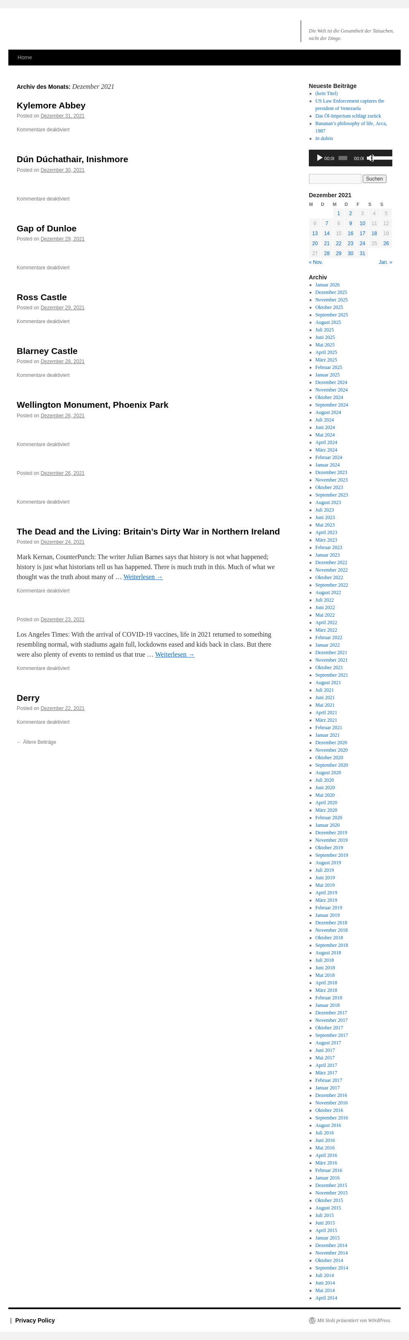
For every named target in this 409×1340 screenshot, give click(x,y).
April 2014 (326, 1298)
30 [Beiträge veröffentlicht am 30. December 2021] (350, 253)
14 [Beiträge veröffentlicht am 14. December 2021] (326, 233)
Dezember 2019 (331, 833)
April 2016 (326, 1155)
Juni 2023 (325, 517)
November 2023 (332, 480)
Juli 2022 (325, 600)
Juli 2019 (325, 870)
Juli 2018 (325, 960)
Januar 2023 (328, 555)
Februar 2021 (329, 727)
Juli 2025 (325, 330)
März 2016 (326, 1163)
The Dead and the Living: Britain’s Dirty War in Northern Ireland (148, 531)
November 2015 (332, 1193)
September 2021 (332, 675)
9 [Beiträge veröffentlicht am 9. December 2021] (350, 223)
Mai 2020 (325, 795)
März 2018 (326, 990)
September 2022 (332, 585)
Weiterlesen (143, 576)
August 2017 (328, 1043)
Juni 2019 (325, 878)
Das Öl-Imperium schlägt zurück (348, 116)
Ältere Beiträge (36, 742)
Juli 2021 (325, 690)
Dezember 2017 (331, 1013)
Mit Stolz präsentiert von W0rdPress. (354, 1320)
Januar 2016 (328, 1178)
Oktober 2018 (329, 938)
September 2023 (332, 495)
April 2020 (326, 803)
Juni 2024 (325, 427)
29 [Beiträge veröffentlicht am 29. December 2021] (338, 253)
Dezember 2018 (331, 923)
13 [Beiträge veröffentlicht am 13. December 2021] (315, 233)
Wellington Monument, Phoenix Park (93, 404)
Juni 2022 (325, 607)
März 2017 (326, 1073)
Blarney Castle (47, 351)
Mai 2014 (325, 1290)
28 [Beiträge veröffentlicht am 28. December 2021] (326, 253)
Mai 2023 (325, 525)
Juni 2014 (325, 1283)
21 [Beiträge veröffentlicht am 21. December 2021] (326, 243)
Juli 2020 (325, 780)
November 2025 (332, 300)
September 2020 (332, 765)
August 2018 (328, 953)
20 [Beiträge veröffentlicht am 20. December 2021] (315, 243)
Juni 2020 (325, 787)
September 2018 (332, 945)
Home (25, 57)
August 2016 (328, 1125)
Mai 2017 (325, 1058)
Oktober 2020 (329, 757)
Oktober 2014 (329, 1260)
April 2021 (326, 712)
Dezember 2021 (331, 652)
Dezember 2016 (331, 1095)
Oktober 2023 (329, 487)
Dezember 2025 (331, 292)
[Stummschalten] (370, 158)
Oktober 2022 (329, 577)
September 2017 (332, 1035)
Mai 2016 (325, 1148)
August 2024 (328, 412)
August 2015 (328, 1208)
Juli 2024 (325, 420)
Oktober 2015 (329, 1200)
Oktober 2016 (329, 1110)
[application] (350, 158)
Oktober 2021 (329, 667)
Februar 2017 (329, 1080)
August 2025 (328, 322)
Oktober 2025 (329, 307)
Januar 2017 (328, 1088)
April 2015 (326, 1230)
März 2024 (326, 450)
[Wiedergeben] (320, 158)
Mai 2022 (325, 615)
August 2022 (328, 592)
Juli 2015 (325, 1215)
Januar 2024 (328, 465)
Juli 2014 (325, 1275)
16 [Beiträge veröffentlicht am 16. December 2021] (350, 233)
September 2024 (332, 405)
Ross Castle (42, 297)
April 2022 (326, 622)
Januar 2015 (328, 1238)
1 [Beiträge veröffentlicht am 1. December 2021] (338, 213)
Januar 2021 (328, 735)
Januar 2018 (328, 1005)
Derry (28, 698)
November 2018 (332, 930)
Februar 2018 (329, 998)
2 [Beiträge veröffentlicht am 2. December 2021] (350, 213)
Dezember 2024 (331, 382)
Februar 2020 (329, 818)
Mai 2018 (325, 975)
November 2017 (332, 1020)
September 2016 (332, 1118)
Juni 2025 (325, 337)
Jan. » (385, 262)
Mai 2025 (325, 345)
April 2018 (326, 983)
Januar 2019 (328, 915)
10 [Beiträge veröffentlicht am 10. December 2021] (362, 223)
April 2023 (326, 532)
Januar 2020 (328, 825)
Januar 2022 (328, 645)
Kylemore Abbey (51, 105)
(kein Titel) (327, 93)
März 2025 (326, 360)
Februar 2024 (329, 457)
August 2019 (328, 863)
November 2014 (332, 1253)
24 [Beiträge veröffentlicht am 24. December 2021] (362, 243)
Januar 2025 (328, 375)
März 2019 (326, 900)
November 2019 (332, 840)
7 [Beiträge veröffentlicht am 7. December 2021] (327, 223)
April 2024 (326, 442)
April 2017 (326, 1065)
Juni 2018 (325, 968)
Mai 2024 (325, 435)
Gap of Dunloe (47, 228)
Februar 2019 (329, 908)
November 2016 (332, 1103)
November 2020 (332, 750)
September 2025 (332, 315)
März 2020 (326, 810)
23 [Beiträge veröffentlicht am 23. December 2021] (350, 243)
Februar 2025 (329, 367)
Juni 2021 (325, 697)
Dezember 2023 (331, 472)
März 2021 (326, 720)
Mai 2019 (325, 885)
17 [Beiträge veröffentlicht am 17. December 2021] (362, 233)
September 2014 (332, 1268)
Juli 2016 (325, 1133)
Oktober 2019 (329, 848)
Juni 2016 (325, 1140)
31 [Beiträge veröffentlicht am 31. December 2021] (362, 253)
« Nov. (316, 262)
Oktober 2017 (329, 1028)
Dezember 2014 (331, 1245)
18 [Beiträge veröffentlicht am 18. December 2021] (374, 233)
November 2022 (332, 570)
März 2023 (326, 540)
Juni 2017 (325, 1050)
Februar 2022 (329, 637)
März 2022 (326, 630)
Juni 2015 (325, 1223)
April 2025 (326, 352)
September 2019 (332, 855)
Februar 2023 (329, 547)
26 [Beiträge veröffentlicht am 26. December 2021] (386, 243)
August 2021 (328, 682)
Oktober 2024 (329, 397)
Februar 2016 (329, 1170)
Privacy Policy (35, 1320)
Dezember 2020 (331, 742)
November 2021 (332, 660)
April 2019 (326, 893)
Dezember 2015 (331, 1185)
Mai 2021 (325, 705)
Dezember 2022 (331, 562)
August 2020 (328, 772)
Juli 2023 (325, 510)
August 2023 (328, 502)
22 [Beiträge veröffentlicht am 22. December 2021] (338, 243)
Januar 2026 (328, 285)
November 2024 (332, 390)
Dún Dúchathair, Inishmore (72, 159)
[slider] (342, 158)
